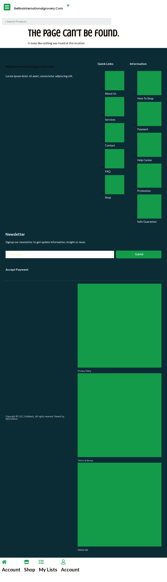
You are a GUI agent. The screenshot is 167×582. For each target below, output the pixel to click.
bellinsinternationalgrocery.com (36, 8)
